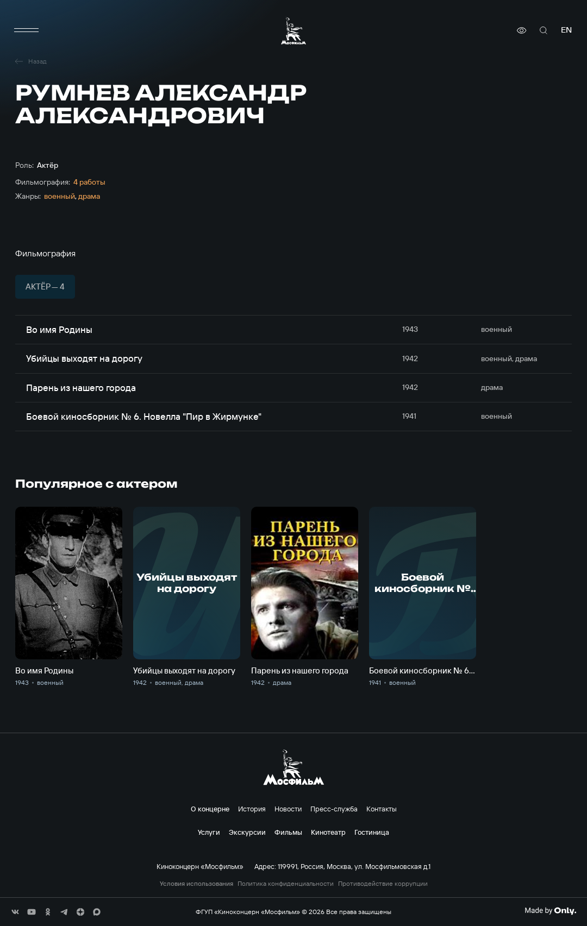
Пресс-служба (334, 808)
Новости (288, 808)
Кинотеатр (328, 832)
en (566, 30)
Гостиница (371, 832)
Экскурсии (247, 832)
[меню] (26, 30)
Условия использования (196, 883)
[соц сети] (15, 912)
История (252, 808)
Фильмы (288, 832)
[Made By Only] (550, 910)
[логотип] (293, 30)
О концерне (210, 808)
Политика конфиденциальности (286, 883)
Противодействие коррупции (383, 883)
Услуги (209, 832)
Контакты (381, 808)
